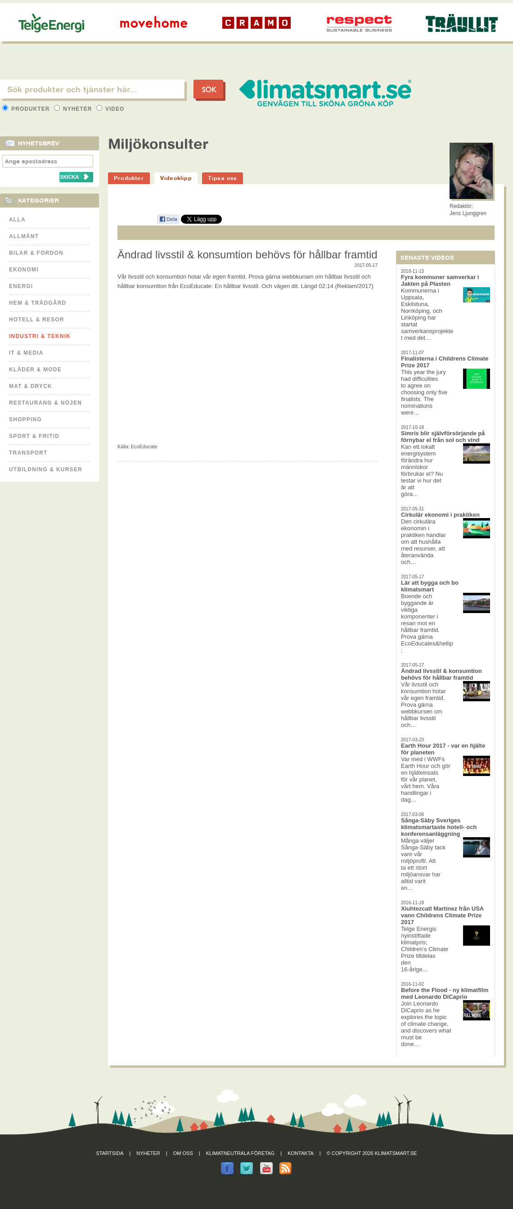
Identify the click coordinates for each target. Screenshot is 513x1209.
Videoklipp (176, 178)
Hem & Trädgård (37, 303)
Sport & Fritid (34, 436)
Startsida (110, 1153)
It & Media (26, 353)
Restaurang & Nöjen (45, 403)
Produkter (27, 109)
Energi (21, 286)
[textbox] (92, 89)
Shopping (25, 419)
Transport (28, 453)
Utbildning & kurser (45, 469)
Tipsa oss (222, 178)
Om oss (183, 1153)
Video (110, 109)
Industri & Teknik (40, 336)
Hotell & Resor (36, 319)
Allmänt (24, 236)
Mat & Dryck (30, 386)
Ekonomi (24, 269)
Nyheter (74, 109)
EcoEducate (144, 446)
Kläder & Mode (35, 369)
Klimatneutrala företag (240, 1153)
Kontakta (301, 1153)
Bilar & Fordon (36, 253)
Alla (17, 220)
